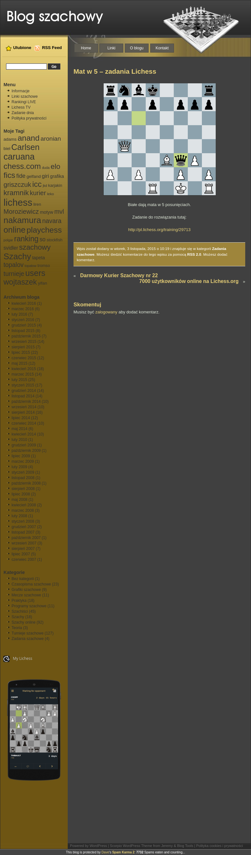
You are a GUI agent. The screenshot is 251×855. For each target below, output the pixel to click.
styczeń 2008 (23, 521)
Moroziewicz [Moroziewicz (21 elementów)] (21, 211)
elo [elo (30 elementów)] (55, 166)
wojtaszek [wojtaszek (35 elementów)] (20, 282)
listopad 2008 (23, 478)
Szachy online (24, 622)
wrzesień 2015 (24, 341)
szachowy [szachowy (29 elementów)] (35, 247)
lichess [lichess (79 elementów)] (18, 202)
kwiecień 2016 (24, 303)
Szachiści (20, 611)
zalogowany (106, 312)
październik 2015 (26, 336)
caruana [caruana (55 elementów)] (19, 157)
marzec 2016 (23, 309)
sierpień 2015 (23, 347)
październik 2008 (26, 483)
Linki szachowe (25, 96)
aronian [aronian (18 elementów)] (50, 138)
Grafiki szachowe (26, 589)
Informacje (21, 91)
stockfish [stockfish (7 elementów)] (54, 240)
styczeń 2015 (23, 385)
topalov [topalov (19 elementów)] (13, 264)
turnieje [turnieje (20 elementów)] (14, 273)
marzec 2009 (23, 461)
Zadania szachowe (28, 638)
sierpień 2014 (23, 412)
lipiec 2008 (21, 494)
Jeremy (167, 846)
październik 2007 (26, 537)
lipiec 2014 (21, 418)
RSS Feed (52, 47)
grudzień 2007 (24, 527)
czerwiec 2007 (24, 559)
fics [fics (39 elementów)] (9, 175)
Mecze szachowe (26, 595)
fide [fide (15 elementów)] (20, 176)
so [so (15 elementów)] (42, 239)
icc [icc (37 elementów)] (36, 184)
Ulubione (22, 47)
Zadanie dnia (23, 113)
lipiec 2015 (21, 352)
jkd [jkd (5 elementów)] (45, 185)
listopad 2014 (23, 396)
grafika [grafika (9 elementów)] (57, 176)
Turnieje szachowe (28, 633)
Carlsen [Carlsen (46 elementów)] (25, 147)
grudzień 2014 (24, 390)
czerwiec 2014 (24, 423)
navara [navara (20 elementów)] (51, 220)
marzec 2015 (23, 374)
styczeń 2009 (23, 472)
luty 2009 (19, 467)
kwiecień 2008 (24, 505)
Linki (112, 48)
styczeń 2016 (23, 320)
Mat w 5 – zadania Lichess (115, 71)
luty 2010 (19, 439)
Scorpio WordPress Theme (131, 846)
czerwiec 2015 (24, 358)
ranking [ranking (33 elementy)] (26, 239)
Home (86, 48)
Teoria (17, 628)
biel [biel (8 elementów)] (7, 148)
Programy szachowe (29, 606)
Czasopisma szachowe (31, 584)
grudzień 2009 (24, 445)
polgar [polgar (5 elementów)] (8, 240)
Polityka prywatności (29, 118)
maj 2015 (19, 363)
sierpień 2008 (23, 488)
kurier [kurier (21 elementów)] (38, 192)
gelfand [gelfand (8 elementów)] (34, 176)
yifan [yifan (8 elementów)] (42, 283)
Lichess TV (21, 107)
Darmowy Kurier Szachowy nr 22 (119, 275)
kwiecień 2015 (24, 369)
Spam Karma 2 (123, 852)
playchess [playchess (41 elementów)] (44, 230)
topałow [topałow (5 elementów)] (31, 266)
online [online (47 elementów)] (14, 229)
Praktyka (19, 600)
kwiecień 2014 (24, 434)
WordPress (98, 846)
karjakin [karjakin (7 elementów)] (55, 185)
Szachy (18, 617)
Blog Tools (185, 846)
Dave (105, 852)
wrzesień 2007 (24, 543)
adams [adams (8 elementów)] (10, 139)
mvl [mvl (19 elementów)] (59, 211)
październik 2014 (26, 401)
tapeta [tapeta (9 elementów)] (38, 257)
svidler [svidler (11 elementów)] (11, 248)
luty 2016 (19, 314)
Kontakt (162, 48)
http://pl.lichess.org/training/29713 (159, 229)
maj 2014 (19, 429)
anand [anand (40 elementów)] (28, 138)
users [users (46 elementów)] (35, 273)
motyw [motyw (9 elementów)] (46, 212)
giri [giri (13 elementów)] (45, 176)
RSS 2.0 (194, 254)
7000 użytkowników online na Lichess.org (188, 281)
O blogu (136, 48)
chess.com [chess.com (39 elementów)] (22, 166)
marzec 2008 (23, 510)
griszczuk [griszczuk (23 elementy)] (17, 184)
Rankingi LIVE (24, 102)
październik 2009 (26, 450)
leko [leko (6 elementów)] (50, 194)
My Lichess (17, 659)
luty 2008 (19, 516)
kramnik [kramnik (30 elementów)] (16, 193)
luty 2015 (19, 380)
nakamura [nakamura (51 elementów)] (22, 220)
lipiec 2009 (21, 456)
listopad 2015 (23, 330)
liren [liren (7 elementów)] (37, 204)
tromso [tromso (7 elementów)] (44, 265)
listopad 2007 (23, 532)
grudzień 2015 (24, 325)
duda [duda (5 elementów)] (46, 168)
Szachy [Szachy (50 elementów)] (17, 256)
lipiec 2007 (21, 554)
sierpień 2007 (23, 548)
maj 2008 (19, 499)
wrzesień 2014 (24, 407)
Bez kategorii (23, 579)
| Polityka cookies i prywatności (218, 846)
